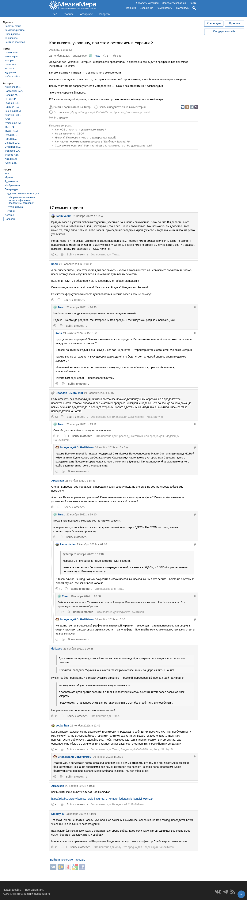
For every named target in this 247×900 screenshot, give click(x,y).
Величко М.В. (12, 95)
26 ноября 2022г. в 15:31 (108, 756)
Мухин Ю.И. (11, 131)
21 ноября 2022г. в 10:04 (88, 216)
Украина (54, 49)
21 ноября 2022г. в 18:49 (80, 480)
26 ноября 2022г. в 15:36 (110, 619)
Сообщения (146, 7)
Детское (9, 215)
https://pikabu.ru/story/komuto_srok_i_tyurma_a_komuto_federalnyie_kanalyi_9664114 (102, 798)
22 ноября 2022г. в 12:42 (85, 725)
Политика (10, 64)
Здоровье (10, 72)
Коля (54, 264)
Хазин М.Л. (11, 158)
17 (108, 55)
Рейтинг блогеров (15, 42)
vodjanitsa (124, 612)
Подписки (130, 7)
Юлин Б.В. (11, 162)
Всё (54, 14)
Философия (11, 56)
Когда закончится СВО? (69, 133)
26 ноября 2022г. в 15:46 (110, 447)
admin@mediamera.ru (37, 893)
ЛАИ (7, 119)
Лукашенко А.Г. (13, 123)
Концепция (214, 23)
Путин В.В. (11, 135)
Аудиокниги (11, 181)
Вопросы (104, 14)
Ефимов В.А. (12, 107)
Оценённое (11, 38)
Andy (156, 749)
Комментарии (165, 7)
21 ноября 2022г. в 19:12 (81, 424)
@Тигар (68, 554)
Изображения (12, 185)
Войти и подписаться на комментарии (122, 107)
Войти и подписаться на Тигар (72, 107)
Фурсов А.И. (12, 154)
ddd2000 (56, 648)
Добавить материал (147, 3)
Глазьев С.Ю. (12, 103)
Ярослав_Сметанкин (126, 112)
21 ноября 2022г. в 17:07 (99, 392)
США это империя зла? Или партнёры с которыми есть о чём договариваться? (103, 145)
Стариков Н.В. (13, 146)
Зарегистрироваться (174, 3)
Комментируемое (15, 30)
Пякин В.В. (11, 138)
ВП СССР (10, 99)
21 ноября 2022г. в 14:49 (81, 307)
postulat (145, 112)
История (9, 60)
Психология (11, 52)
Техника (9, 68)
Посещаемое (12, 34)
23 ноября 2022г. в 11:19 (81, 813)
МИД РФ (9, 127)
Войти (193, 3)
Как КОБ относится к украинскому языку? (80, 129)
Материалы (182, 7)
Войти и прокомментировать (67, 859)
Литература (11, 189)
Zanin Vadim (61, 216)
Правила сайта (12, 889)
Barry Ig (158, 416)
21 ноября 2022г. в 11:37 (74, 264)
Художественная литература (23, 193)
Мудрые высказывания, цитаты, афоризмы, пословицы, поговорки (22, 200)
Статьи (11, 211)
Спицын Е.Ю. (12, 142)
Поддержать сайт (224, 31)
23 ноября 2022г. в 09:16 (92, 544)
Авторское (86, 14)
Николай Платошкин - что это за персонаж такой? (85, 137)
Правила (234, 23)
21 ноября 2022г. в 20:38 (78, 648)
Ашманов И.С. (13, 87)
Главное (68, 14)
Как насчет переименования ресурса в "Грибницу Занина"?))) (93, 141)
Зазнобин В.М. (13, 111)
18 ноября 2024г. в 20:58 (86, 596)
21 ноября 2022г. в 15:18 (78, 333)
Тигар (94, 55)
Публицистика (15, 207)
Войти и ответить (77, 254)
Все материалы (34, 889)
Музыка (9, 177)
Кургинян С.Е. (13, 115)
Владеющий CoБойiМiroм (96, 112)
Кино (7, 173)
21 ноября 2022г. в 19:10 (81, 514)
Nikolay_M (167, 749)
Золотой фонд (13, 26)
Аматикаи (57, 480)
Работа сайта (12, 76)
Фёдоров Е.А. (12, 150)
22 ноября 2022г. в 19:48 (80, 785)
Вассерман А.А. (14, 91)
